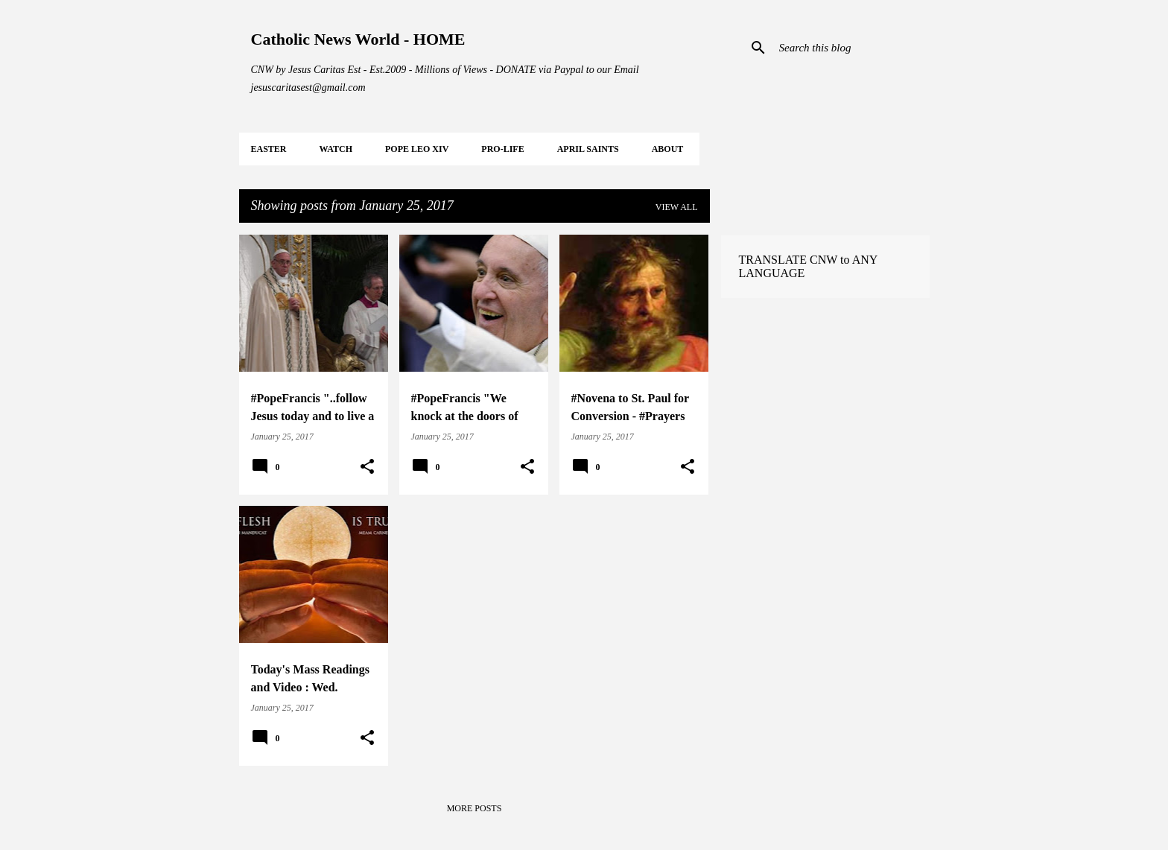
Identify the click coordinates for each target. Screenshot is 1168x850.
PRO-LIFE (502, 149)
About (668, 149)
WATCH (336, 149)
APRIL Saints (588, 149)
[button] (367, 467)
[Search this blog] (851, 48)
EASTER (269, 149)
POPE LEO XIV (416, 149)
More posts (474, 808)
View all (677, 207)
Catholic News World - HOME (358, 39)
